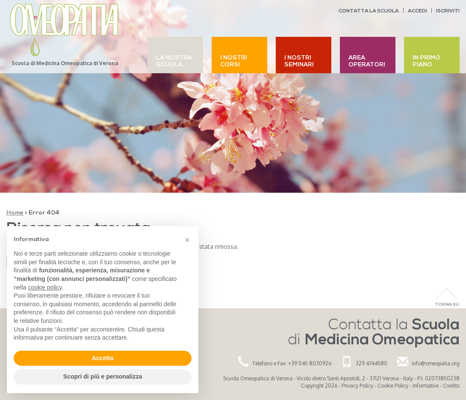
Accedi (417, 11)
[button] (187, 240)
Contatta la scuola (369, 11)
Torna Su (447, 304)
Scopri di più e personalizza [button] (102, 376)
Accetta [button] (103, 358)
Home (15, 213)
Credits (451, 385)
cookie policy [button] (45, 287)
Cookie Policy (393, 385)
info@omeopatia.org (436, 363)
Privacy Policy (357, 385)
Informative (426, 385)
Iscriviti (448, 11)
